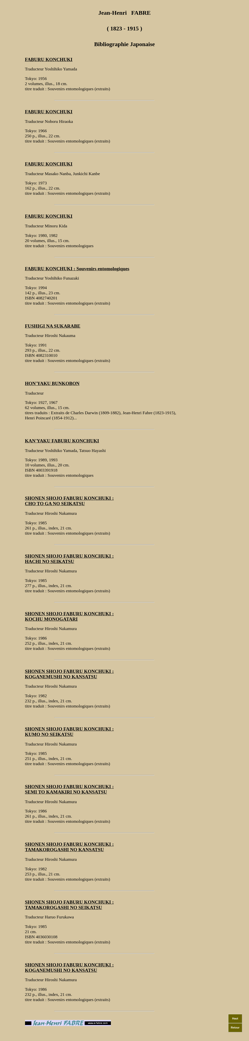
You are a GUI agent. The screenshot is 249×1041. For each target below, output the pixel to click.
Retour (235, 1024)
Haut (235, 1015)
